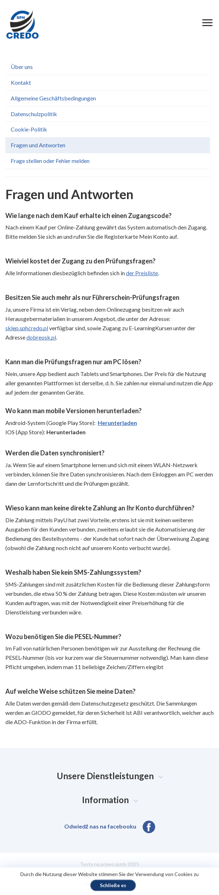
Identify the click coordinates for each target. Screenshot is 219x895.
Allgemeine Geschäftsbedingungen (53, 98)
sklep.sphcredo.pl (26, 328)
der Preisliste (142, 273)
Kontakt (21, 82)
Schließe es (113, 885)
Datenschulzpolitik (34, 113)
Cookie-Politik (29, 129)
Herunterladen (117, 422)
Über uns (22, 66)
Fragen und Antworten (38, 145)
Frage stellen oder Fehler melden (50, 160)
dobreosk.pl (41, 337)
